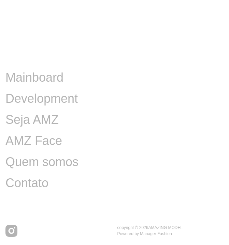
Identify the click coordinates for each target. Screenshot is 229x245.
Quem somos (41, 162)
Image (22, 56)
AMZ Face (33, 141)
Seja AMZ (32, 120)
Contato (26, 183)
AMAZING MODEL (165, 227)
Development (41, 98)
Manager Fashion (156, 233)
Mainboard (34, 77)
